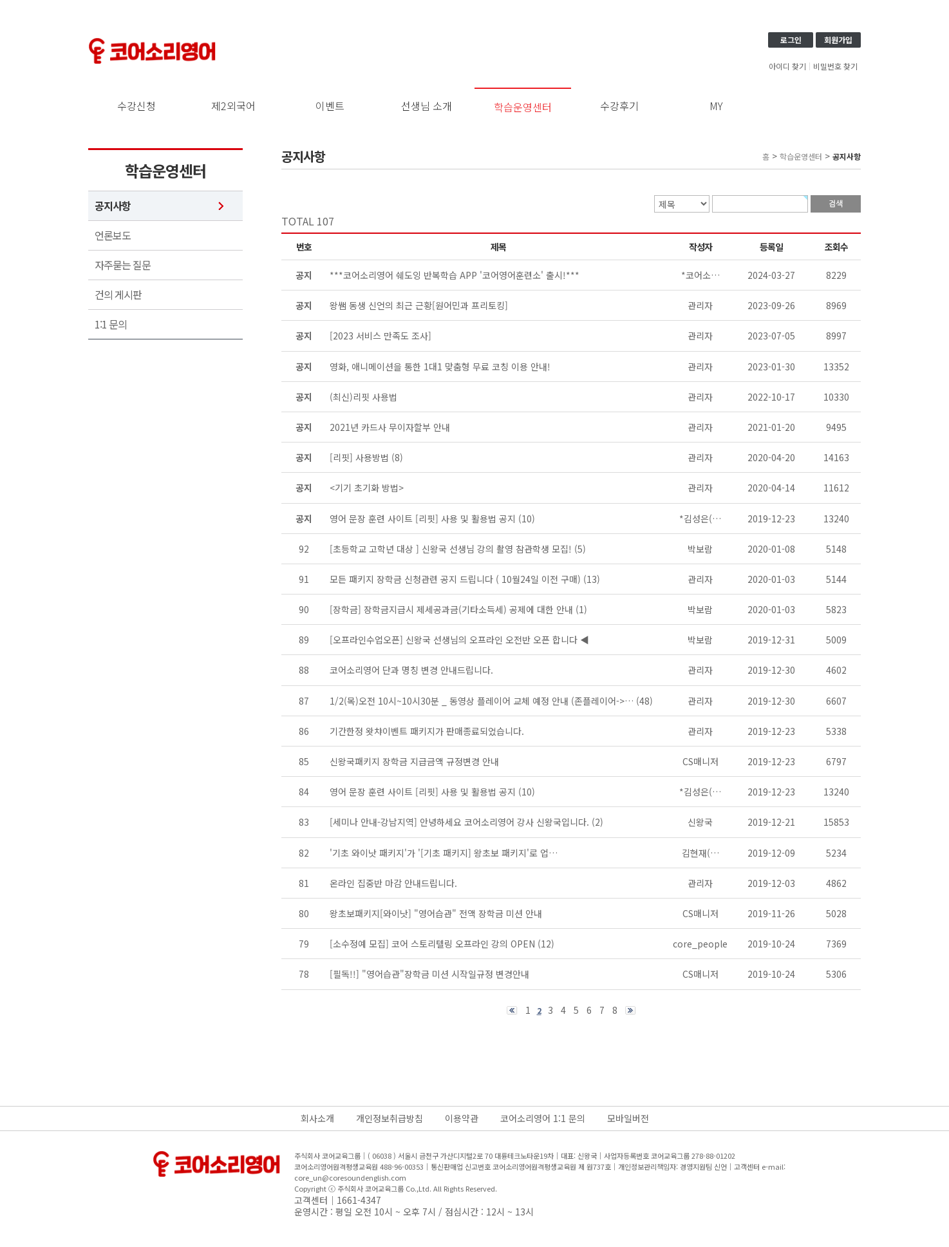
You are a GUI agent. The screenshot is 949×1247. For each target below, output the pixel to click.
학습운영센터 (523, 107)
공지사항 (113, 205)
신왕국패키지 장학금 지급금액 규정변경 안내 (414, 761)
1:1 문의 (111, 324)
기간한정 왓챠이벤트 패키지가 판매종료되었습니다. (427, 731)
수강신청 (136, 105)
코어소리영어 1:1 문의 (542, 1118)
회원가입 (838, 39)
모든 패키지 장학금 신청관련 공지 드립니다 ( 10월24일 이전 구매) (455, 579)
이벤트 (329, 105)
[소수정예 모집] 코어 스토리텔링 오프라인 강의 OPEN (432, 943)
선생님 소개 (426, 105)
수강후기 (619, 105)
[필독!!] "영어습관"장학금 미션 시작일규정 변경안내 (429, 973)
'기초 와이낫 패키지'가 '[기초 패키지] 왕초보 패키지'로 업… (444, 852)
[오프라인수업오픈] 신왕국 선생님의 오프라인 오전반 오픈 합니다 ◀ (459, 639)
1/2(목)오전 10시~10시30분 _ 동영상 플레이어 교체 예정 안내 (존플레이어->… (482, 700)
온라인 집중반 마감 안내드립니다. (393, 883)
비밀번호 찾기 (835, 66)
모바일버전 (628, 1118)
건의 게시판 (118, 294)
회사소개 (317, 1118)
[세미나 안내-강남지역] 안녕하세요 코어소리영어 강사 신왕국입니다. (459, 821)
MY (716, 105)
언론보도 (113, 235)
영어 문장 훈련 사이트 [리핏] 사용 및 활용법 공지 (423, 791)
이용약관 (461, 1118)
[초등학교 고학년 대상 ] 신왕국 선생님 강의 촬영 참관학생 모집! (451, 548)
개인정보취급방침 (389, 1118)
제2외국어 (233, 105)
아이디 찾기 (787, 66)
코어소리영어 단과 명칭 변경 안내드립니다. (411, 669)
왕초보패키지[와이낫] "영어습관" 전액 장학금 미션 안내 (436, 913)
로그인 (791, 39)
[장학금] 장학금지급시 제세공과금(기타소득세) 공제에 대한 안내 (451, 609)
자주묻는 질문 (123, 265)
